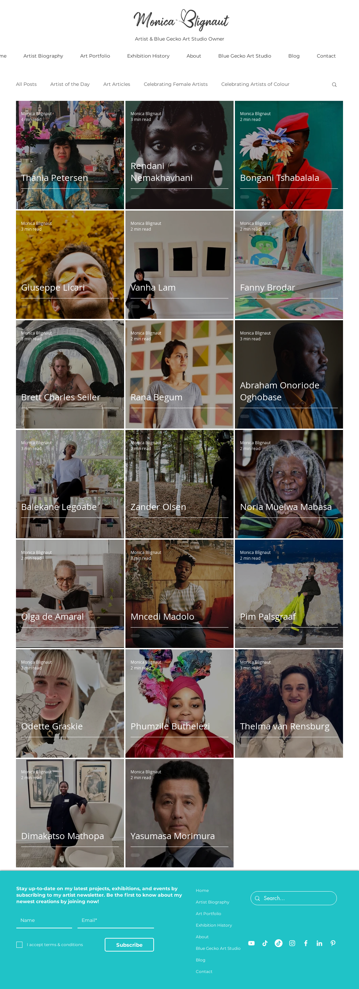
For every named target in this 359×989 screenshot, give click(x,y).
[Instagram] (292, 943)
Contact (204, 971)
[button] (334, 85)
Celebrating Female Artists (176, 84)
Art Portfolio (208, 913)
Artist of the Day (70, 84)
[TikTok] (265, 943)
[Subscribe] (129, 945)
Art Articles (116, 84)
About (202, 936)
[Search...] (293, 898)
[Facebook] (306, 943)
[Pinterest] (333, 943)
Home (202, 890)
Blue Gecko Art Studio (218, 948)
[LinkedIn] (319, 943)
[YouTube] (251, 943)
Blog (200, 959)
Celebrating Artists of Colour (255, 84)
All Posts (26, 84)
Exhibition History (214, 925)
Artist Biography (212, 902)
